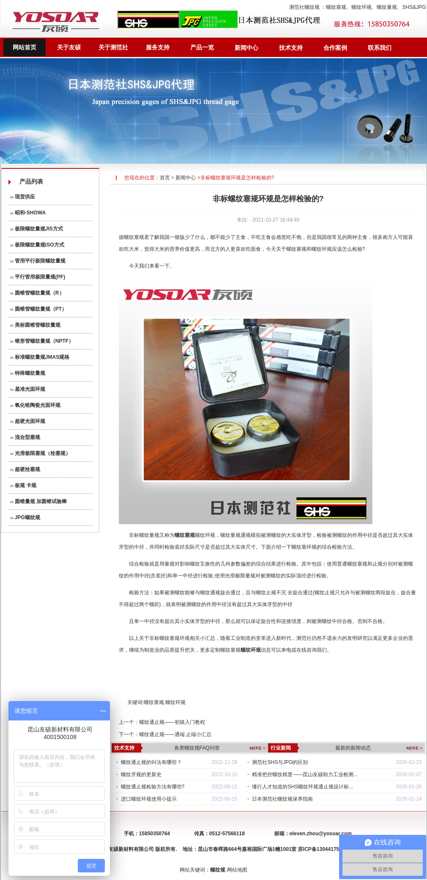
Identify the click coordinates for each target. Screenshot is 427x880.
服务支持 (158, 47)
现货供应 (22, 197)
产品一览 (202, 47)
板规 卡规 (23, 485)
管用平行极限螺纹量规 (38, 261)
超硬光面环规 (27, 421)
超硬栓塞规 (25, 469)
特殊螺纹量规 (27, 373)
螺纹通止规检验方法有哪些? (153, 787)
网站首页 (24, 47)
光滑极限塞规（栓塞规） (40, 453)
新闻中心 (246, 47)
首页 (165, 178)
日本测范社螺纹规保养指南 (282, 799)
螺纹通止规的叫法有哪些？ (151, 762)
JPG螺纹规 (25, 517)
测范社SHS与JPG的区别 (280, 762)
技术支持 (291, 47)
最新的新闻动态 (353, 748)
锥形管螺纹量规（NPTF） (42, 341)
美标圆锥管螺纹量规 (35, 325)
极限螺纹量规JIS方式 (36, 229)
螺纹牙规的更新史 (141, 774)
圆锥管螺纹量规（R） (37, 293)
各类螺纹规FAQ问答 (197, 748)
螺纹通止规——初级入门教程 (172, 722)
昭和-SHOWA (28, 213)
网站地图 (237, 870)
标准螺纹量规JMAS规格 (40, 357)
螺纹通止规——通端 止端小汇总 (175, 734)
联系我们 (379, 47)
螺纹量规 (387, 7)
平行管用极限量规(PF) (38, 277)
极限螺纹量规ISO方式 (37, 245)
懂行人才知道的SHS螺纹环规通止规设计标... (302, 787)
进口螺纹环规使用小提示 (149, 799)
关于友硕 (69, 47)
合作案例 (335, 47)
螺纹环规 (361, 7)
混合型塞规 (25, 437)
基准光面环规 (27, 389)
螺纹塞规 (336, 7)
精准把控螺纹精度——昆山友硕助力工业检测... (305, 774)
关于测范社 (113, 47)
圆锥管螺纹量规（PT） (38, 309)
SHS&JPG (414, 7)
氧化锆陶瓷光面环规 (35, 405)
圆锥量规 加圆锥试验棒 (38, 501)
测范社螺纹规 (304, 7)
